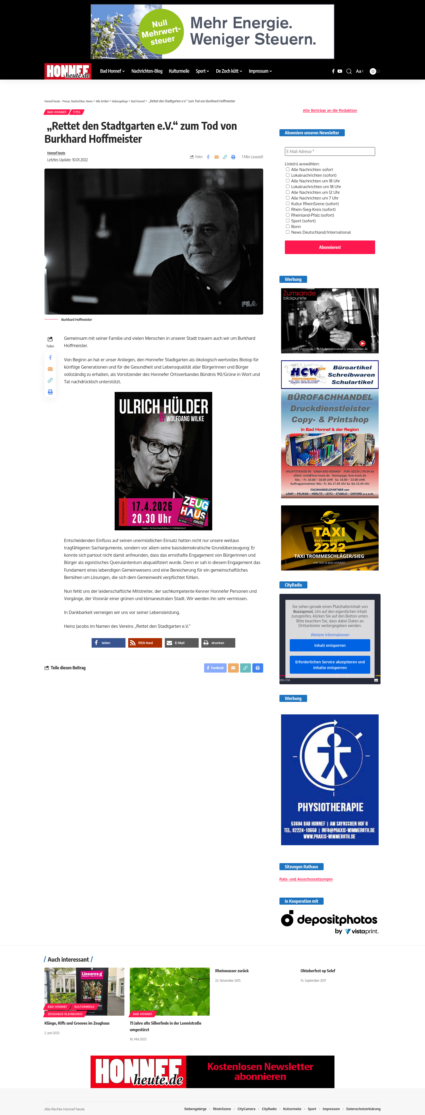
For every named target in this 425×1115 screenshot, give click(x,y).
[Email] (216, 159)
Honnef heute (58, 155)
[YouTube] (340, 71)
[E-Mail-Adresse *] (330, 147)
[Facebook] (333, 71)
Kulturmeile (85, 1005)
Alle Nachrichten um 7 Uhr (314, 192)
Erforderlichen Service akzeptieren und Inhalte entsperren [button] (330, 659)
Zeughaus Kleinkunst (65, 1012)
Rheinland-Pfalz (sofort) (311, 209)
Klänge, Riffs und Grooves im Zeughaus (79, 1021)
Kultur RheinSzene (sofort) (314, 198)
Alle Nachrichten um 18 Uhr (314, 176)
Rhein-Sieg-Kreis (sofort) (312, 203)
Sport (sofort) (301, 214)
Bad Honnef (59, 113)
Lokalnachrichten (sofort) (313, 171)
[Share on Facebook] (208, 159)
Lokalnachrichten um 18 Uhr (315, 182)
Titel (83, 113)
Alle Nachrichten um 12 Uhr (314, 187)
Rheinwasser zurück (233, 969)
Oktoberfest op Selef (319, 969)
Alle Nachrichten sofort (311, 165)
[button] (349, 71)
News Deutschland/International (320, 225)
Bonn (294, 220)
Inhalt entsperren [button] (330, 639)
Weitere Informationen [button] (330, 628)
